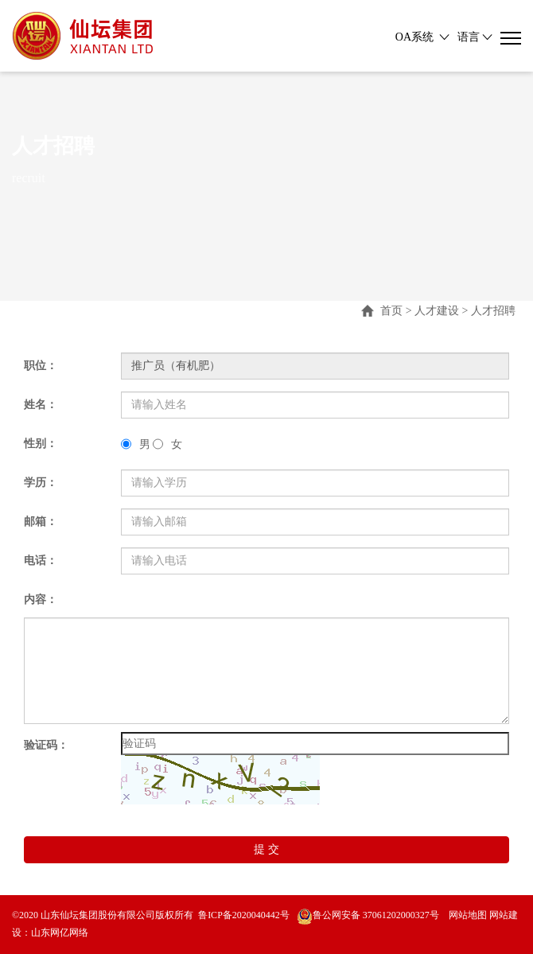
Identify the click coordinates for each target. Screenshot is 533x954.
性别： (40, 444)
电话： (40, 561)
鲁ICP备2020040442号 (244, 915)
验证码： (46, 745)
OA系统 (414, 37)
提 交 (266, 849)
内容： (40, 599)
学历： (40, 483)
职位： (40, 366)
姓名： (40, 405)
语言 (468, 37)
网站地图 (466, 915)
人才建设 (436, 311)
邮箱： (40, 522)
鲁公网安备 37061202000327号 (368, 915)
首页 (391, 311)
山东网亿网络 (59, 932)
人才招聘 (493, 311)
